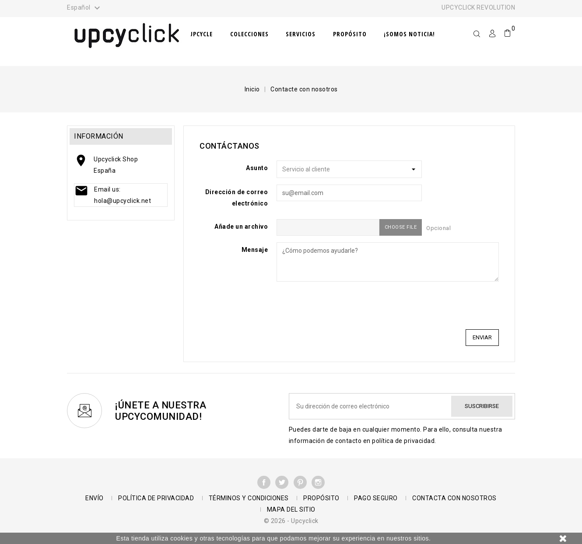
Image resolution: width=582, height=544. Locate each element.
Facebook (263, 482)
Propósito (350, 34)
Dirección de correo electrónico (236, 197)
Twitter (281, 482)
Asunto (257, 167)
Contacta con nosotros (454, 498)
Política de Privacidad (156, 498)
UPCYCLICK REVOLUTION (478, 7)
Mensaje (255, 249)
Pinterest (300, 482)
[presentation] (432, 305)
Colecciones (249, 34)
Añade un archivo (241, 226)
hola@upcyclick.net (122, 200)
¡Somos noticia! (409, 34)
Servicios (301, 34)
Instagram (318, 482)
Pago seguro (376, 498)
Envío (94, 498)
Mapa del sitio (291, 509)
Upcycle (201, 34)
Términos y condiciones (249, 498)
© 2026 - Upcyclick (291, 520)
